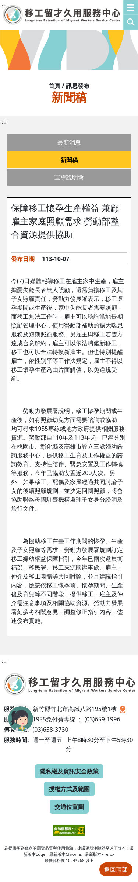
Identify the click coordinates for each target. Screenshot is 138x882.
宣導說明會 (69, 177)
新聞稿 (69, 160)
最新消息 (69, 142)
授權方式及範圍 (69, 789)
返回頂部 (116, 869)
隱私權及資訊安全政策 (69, 771)
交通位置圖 (69, 807)
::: (4, 6)
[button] (130, 15)
